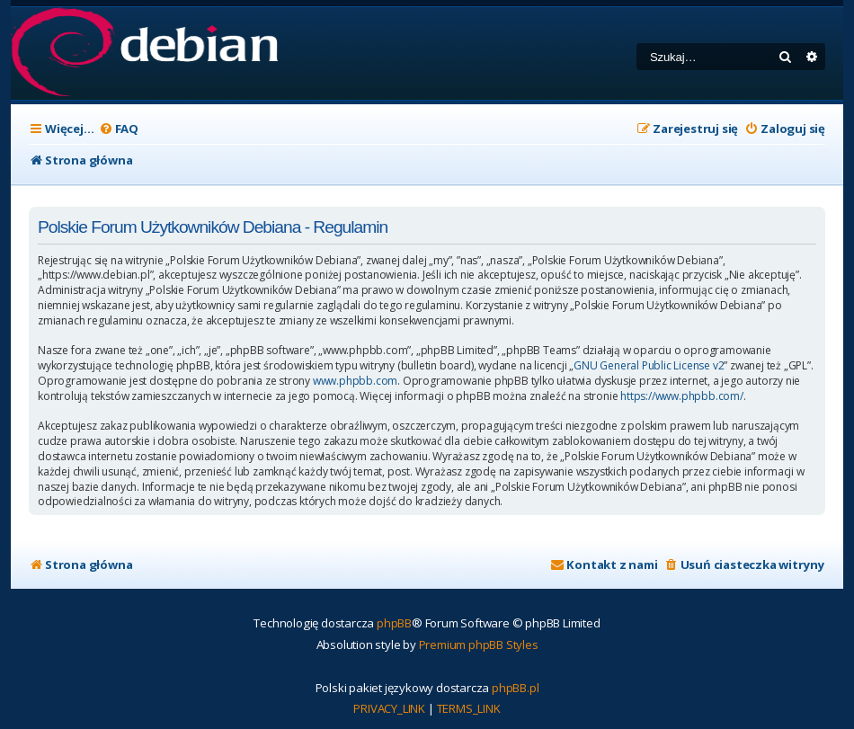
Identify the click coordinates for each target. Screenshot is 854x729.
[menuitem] (118, 129)
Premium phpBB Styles (478, 644)
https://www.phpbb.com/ (681, 396)
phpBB (394, 623)
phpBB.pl (515, 688)
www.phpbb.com (355, 381)
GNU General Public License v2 (649, 366)
